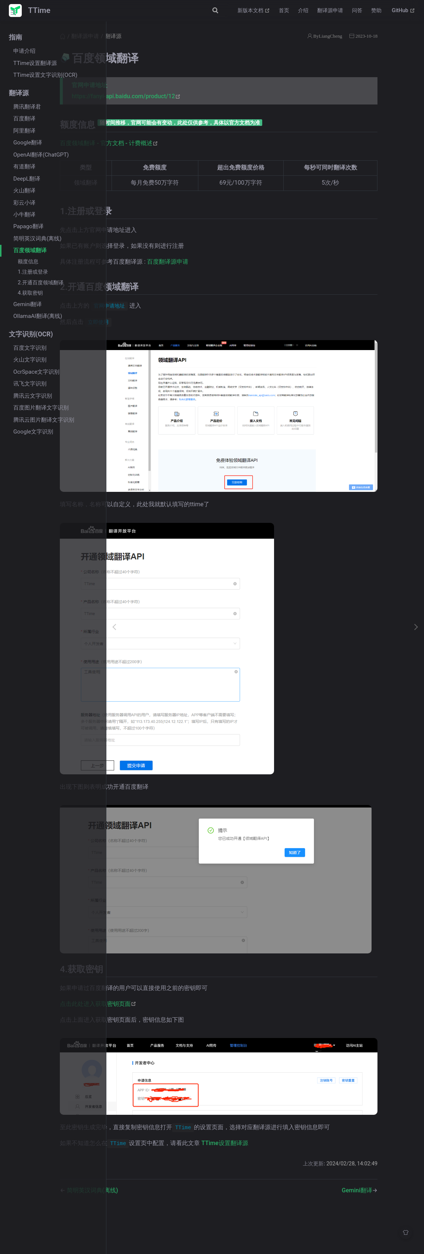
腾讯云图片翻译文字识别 (43, 420)
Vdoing (232, 1235)
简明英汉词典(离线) (37, 238)
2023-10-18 (393, 36)
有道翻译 (24, 166)
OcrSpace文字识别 (36, 372)
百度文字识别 (30, 348)
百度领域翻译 (30, 250)
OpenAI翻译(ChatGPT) (41, 154)
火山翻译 (24, 190)
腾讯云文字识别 (32, 396)
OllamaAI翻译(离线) (37, 316)
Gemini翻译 (27, 304)
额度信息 (28, 261)
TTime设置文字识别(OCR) (45, 75)
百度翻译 (24, 118)
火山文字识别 (30, 359)
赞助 (376, 10)
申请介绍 (24, 51)
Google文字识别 (33, 431)
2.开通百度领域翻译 (41, 283)
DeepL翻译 (26, 178)
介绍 (303, 10)
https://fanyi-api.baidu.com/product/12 (192, 96)
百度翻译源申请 (233, 261)
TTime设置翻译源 (35, 63)
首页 (284, 10)
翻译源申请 (330, 10)
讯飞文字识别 (30, 383)
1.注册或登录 (33, 272)
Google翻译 (27, 142)
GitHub (403, 11)
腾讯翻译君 (27, 106)
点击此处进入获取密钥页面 (164, 969)
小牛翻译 (24, 214)
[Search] (194, 10)
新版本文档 (253, 11)
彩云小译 (24, 202)
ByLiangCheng (354, 36)
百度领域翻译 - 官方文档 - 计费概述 (175, 143)
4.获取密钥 (30, 293)
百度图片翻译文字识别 (41, 407)
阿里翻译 (24, 130)
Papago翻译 (28, 226)
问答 (357, 10)
